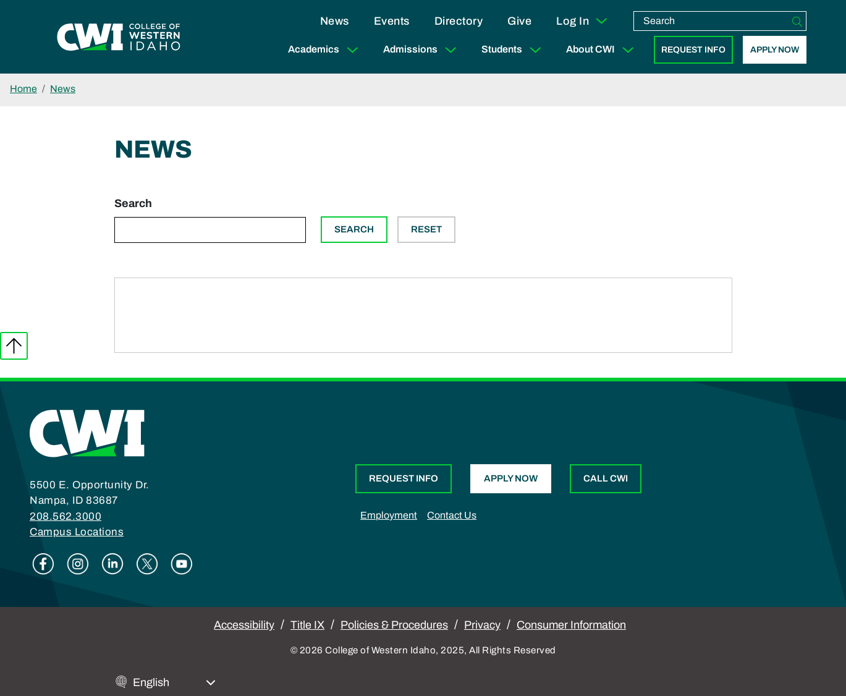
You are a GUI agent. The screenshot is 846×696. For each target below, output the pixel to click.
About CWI (602, 49)
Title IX (307, 625)
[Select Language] (174, 683)
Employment (388, 515)
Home (23, 88)
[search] (711, 21)
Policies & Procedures (394, 625)
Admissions (422, 49)
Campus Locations (77, 532)
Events (392, 21)
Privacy (482, 625)
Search (133, 203)
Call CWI (605, 478)
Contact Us (451, 515)
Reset (426, 229)
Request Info (693, 49)
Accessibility (244, 625)
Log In (582, 21)
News (334, 21)
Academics (325, 49)
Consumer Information (571, 625)
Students (513, 49)
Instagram (77, 563)
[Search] (797, 21)
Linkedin (112, 563)
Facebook (43, 563)
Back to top (14, 346)
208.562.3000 (65, 516)
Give (519, 21)
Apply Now (774, 49)
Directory (458, 21)
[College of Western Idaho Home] (118, 37)
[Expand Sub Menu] (352, 49)
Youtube (181, 563)
